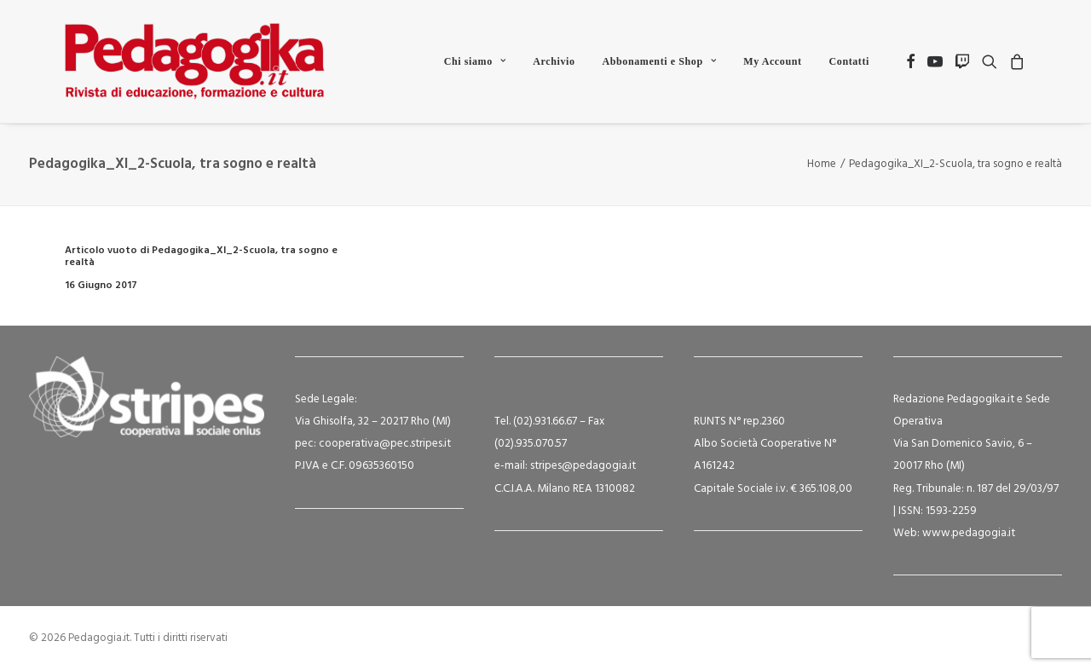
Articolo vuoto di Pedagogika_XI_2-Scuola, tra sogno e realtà (201, 256)
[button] (910, 61)
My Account (772, 61)
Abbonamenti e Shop (660, 61)
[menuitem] (475, 61)
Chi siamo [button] (475, 61)
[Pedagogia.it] (195, 61)
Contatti (849, 61)
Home (821, 164)
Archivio (553, 61)
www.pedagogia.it (968, 533)
